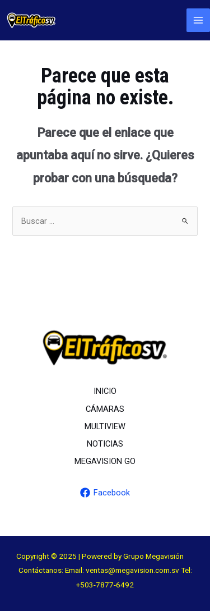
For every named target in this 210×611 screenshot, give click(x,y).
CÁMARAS (105, 409)
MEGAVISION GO (105, 461)
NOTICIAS (105, 444)
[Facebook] (105, 493)
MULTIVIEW (105, 426)
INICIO (105, 391)
